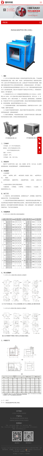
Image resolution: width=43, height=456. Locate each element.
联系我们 (15, 423)
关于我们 (15, 411)
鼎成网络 (22, 451)
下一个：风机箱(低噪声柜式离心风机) (10, 402)
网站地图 (28, 451)
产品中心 (15, 416)
